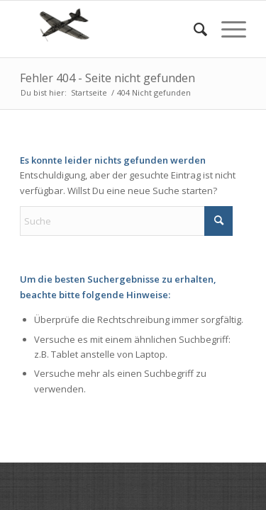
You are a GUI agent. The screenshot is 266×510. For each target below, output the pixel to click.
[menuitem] (193, 29)
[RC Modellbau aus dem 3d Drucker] (110, 29)
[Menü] (226, 29)
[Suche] (193, 29)
